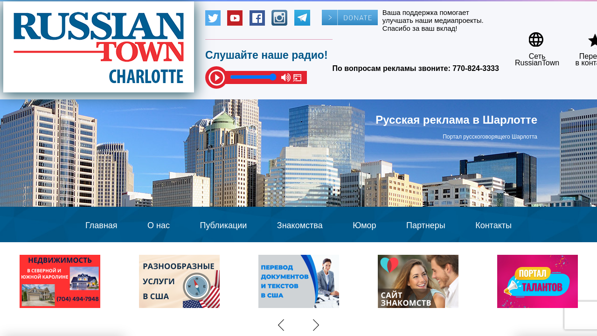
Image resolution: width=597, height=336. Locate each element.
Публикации (223, 225)
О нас (158, 225)
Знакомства (300, 225)
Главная (101, 225)
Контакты (493, 225)
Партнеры (425, 225)
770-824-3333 (475, 68)
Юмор (364, 225)
